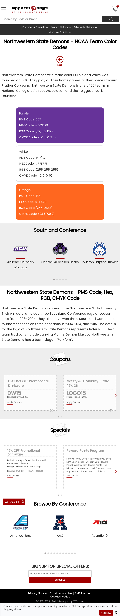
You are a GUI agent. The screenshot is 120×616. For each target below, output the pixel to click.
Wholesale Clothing (84, 27)
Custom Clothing (60, 27)
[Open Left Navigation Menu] (4, 10)
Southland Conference (60, 230)
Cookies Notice (60, 596)
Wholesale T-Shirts (58, 32)
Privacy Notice (37, 593)
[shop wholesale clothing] (85, 27)
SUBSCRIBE (60, 580)
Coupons (60, 359)
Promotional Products (34, 27)
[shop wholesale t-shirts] (60, 32)
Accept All (106, 612)
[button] (54, 279)
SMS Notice (82, 593)
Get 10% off (12, 501)
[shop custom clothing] (61, 27)
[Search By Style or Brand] (51, 19)
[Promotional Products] (35, 27)
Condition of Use (61, 593)
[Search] (110, 19)
